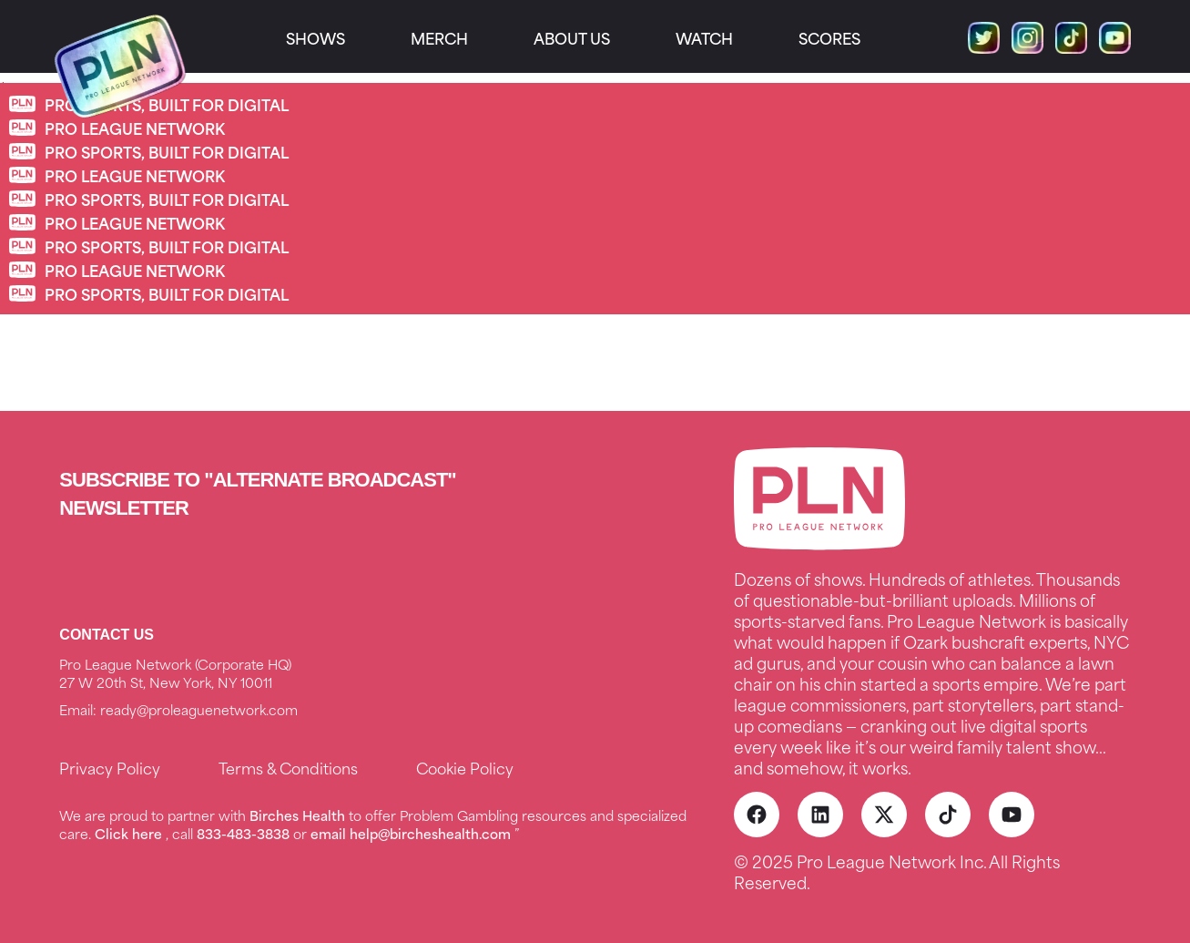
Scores (829, 37)
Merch (439, 37)
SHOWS (315, 37)
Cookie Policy (465, 767)
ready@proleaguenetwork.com (199, 709)
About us (572, 37)
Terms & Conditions (288, 767)
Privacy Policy (109, 767)
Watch (704, 37)
